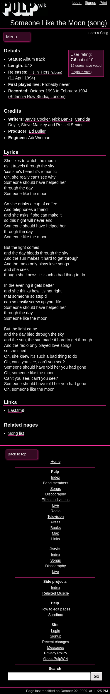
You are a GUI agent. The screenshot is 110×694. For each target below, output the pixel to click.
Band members (55, 483)
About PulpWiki (55, 659)
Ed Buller (37, 131)
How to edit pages (55, 609)
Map (55, 533)
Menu (11, 36)
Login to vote (81, 72)
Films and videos (56, 500)
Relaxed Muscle (55, 593)
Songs (55, 489)
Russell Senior (69, 124)
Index (91, 33)
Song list (16, 433)
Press (55, 522)
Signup (90, 3)
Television (56, 517)
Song (104, 33)
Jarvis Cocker (37, 119)
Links (55, 539)
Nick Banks (62, 119)
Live (55, 505)
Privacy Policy (55, 653)
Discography (55, 494)
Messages (55, 647)
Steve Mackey (34, 124)
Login (77, 3)
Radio (55, 511)
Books (55, 528)
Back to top (17, 454)
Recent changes (55, 642)
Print (103, 3)
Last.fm (15, 410)
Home (55, 462)
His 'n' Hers (45, 72)
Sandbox (55, 615)
